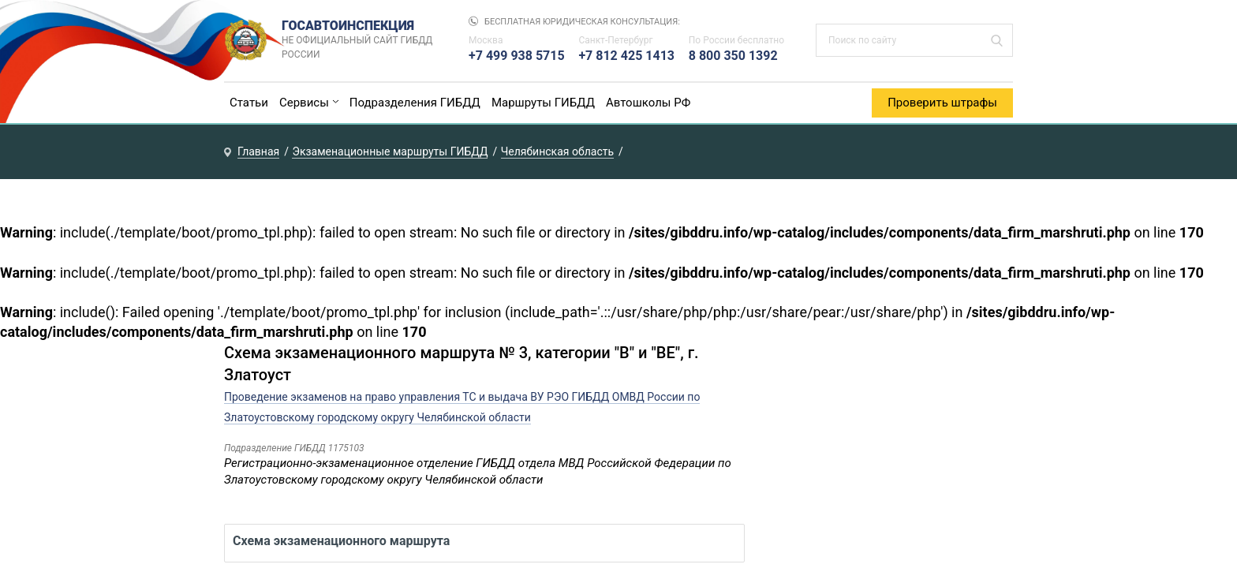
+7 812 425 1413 (626, 55)
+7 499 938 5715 (517, 55)
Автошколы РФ (648, 102)
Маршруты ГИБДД (543, 102)
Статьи (249, 102)
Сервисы (304, 102)
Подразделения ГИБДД (414, 102)
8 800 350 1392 (733, 55)
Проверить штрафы (942, 102)
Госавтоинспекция (359, 40)
